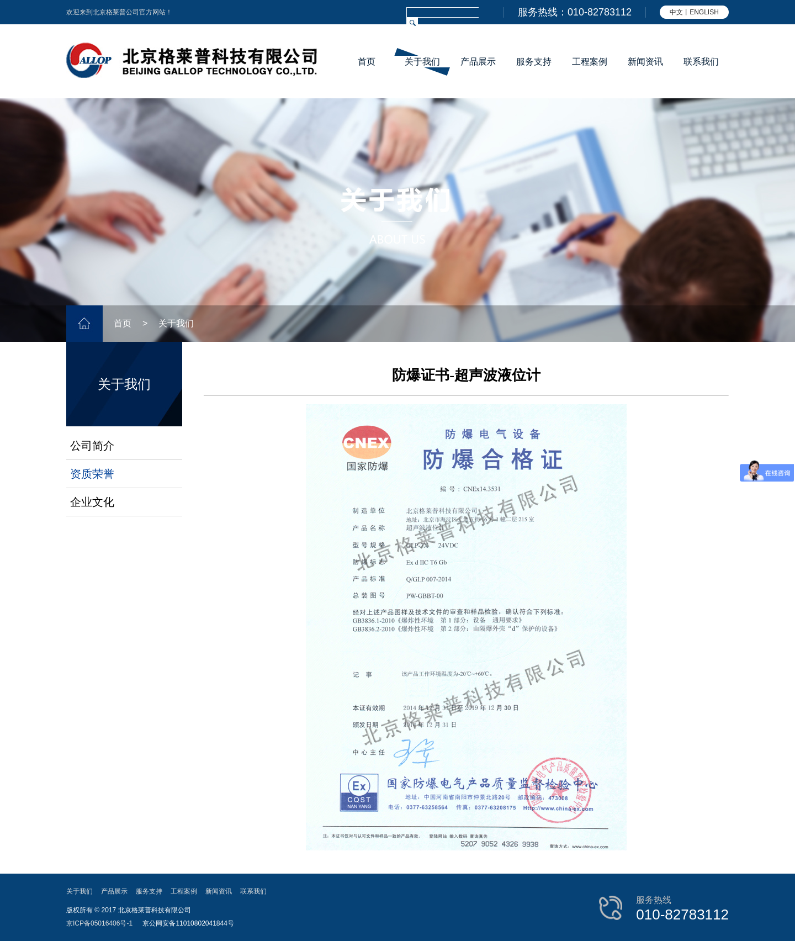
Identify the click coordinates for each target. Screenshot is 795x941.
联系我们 (701, 61)
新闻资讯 (645, 61)
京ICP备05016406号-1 (99, 923)
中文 (676, 12)
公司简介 (92, 446)
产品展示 (478, 61)
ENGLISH (704, 12)
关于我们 (422, 61)
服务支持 (534, 61)
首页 (366, 61)
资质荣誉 (92, 474)
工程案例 (589, 61)
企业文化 (92, 502)
